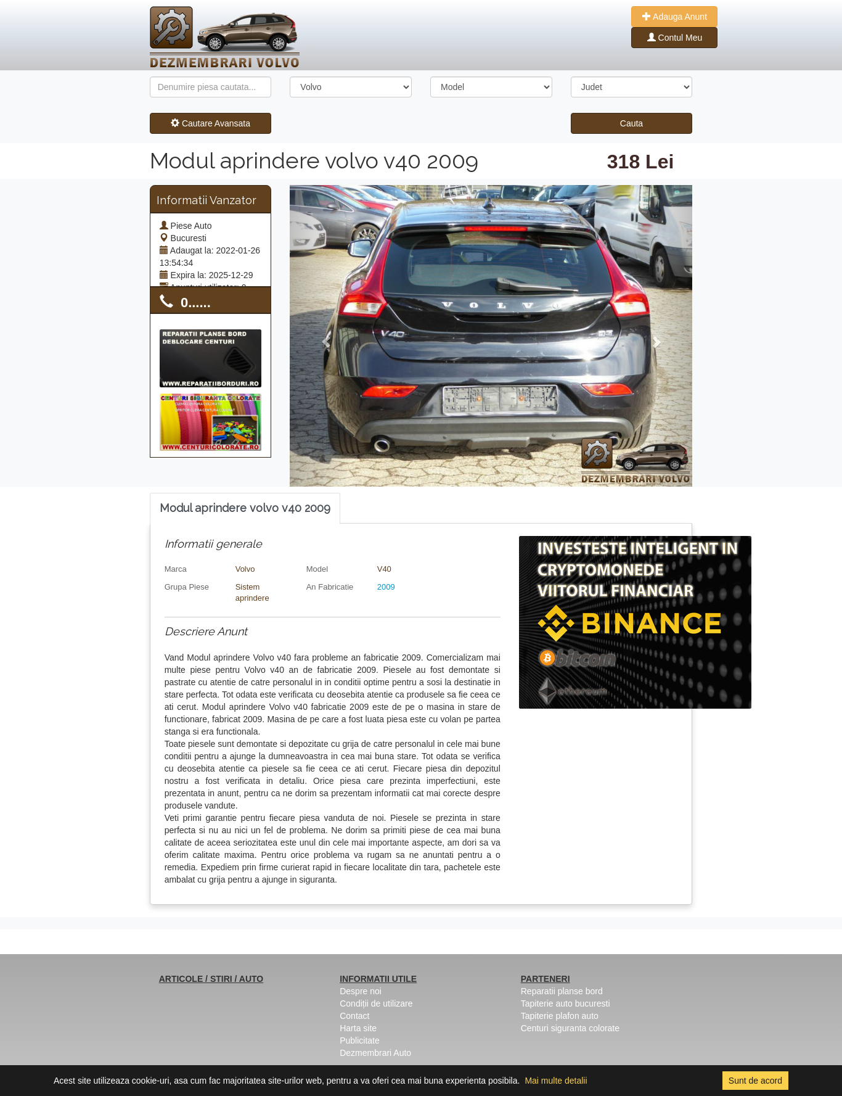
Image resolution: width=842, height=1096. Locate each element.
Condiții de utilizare (376, 1003)
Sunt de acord (755, 1081)
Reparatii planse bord (562, 991)
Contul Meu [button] (674, 38)
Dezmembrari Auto (375, 1053)
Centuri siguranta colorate (570, 1028)
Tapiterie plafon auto (560, 1016)
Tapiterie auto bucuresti (565, 1003)
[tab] (245, 508)
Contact (354, 1016)
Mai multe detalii (556, 1081)
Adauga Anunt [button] (674, 17)
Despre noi (361, 991)
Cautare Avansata (210, 123)
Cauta (631, 123)
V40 (384, 569)
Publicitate (360, 1040)
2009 (386, 586)
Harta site (358, 1028)
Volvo (245, 569)
